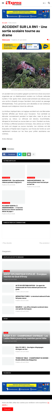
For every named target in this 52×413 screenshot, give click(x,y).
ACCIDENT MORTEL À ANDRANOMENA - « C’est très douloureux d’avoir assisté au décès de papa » (12, 208)
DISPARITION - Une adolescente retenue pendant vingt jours (13, 181)
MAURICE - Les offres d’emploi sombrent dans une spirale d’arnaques (32, 308)
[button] (3, 3)
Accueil (4, 23)
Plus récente (7, 243)
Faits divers (12, 23)
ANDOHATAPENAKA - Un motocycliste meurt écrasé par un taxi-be (37, 182)
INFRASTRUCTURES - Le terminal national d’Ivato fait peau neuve (33, 297)
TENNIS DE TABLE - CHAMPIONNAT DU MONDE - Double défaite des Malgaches (32, 359)
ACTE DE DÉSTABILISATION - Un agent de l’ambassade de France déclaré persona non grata (31, 287)
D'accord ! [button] (7, 409)
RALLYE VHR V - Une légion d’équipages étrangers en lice (29, 348)
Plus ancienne (44, 243)
